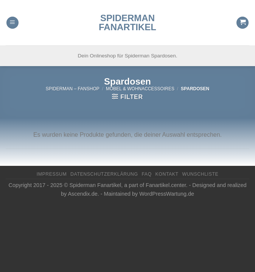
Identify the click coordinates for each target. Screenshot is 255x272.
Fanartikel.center (166, 185)
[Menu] (12, 23)
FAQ (146, 174)
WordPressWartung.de (166, 194)
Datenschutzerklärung (104, 174)
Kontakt (167, 174)
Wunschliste (200, 174)
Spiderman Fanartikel (127, 23)
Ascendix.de (82, 194)
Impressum (52, 174)
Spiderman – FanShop (73, 88)
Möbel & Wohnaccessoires (140, 88)
